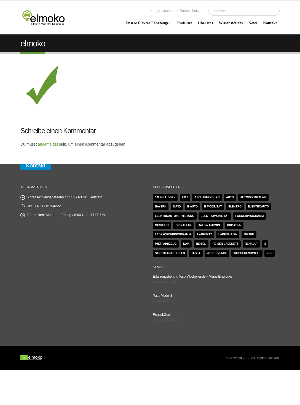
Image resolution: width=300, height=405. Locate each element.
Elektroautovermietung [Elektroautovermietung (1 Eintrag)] (174, 215)
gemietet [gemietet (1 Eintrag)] (162, 225)
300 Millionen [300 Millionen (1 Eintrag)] (165, 197)
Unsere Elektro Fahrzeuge (147, 23)
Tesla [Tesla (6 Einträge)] (195, 253)
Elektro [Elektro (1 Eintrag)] (235, 206)
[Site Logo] (43, 18)
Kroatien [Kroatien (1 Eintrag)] (234, 225)
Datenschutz (187, 11)
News (252, 23)
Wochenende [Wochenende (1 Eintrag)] (217, 253)
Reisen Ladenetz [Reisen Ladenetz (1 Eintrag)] (225, 243)
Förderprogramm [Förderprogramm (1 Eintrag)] (249, 215)
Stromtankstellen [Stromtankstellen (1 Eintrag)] (170, 253)
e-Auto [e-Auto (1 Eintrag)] (192, 206)
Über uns (205, 23)
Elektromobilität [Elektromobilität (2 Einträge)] (215, 215)
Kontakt (270, 23)
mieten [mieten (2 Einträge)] (249, 234)
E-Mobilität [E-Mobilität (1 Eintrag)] (213, 206)
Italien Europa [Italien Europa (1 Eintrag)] (209, 225)
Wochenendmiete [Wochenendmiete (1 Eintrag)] (247, 253)
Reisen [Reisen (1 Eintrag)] (201, 243)
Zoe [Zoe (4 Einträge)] (269, 253)
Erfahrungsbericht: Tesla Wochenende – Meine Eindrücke (192, 276)
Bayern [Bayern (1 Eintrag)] (160, 206)
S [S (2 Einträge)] (265, 243)
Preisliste (184, 23)
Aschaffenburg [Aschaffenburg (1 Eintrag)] (206, 197)
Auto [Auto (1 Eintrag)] (230, 197)
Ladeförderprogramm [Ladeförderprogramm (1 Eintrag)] (173, 234)
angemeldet (48, 144)
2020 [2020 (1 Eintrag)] (185, 197)
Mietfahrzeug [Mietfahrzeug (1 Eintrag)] (166, 243)
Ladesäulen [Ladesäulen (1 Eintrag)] (227, 234)
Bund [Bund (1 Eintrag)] (177, 206)
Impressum (160, 11)
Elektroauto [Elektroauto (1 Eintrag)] (258, 206)
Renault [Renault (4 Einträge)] (251, 243)
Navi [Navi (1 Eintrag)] (186, 243)
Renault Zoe (161, 315)
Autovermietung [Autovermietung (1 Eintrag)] (253, 197)
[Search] (271, 10)
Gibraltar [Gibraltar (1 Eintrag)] (183, 225)
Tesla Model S (162, 296)
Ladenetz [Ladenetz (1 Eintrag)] (204, 234)
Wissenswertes (231, 23)
